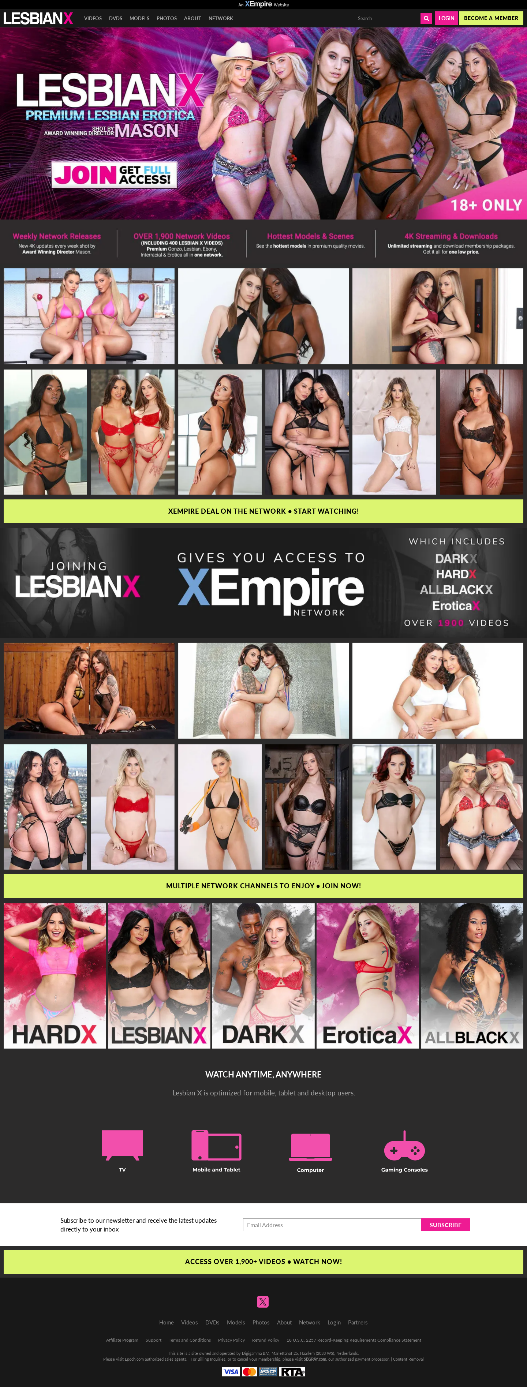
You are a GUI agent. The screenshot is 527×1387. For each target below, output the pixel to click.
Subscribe (445, 1224)
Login (447, 18)
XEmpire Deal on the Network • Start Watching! (263, 511)
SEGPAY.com (315, 1359)
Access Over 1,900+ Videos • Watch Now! (263, 1261)
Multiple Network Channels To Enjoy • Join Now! (263, 886)
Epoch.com (134, 1359)
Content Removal (408, 1359)
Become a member (491, 18)
